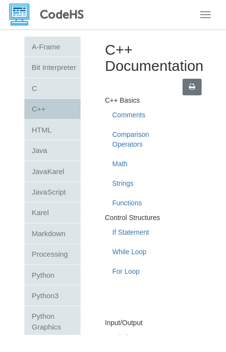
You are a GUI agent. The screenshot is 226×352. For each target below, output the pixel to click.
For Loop (126, 271)
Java (39, 150)
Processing (50, 254)
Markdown (48, 233)
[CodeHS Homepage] (50, 14)
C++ (38, 109)
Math (119, 164)
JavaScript (49, 192)
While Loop (129, 252)
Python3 (45, 295)
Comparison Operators (130, 139)
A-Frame (46, 47)
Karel (40, 212)
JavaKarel (48, 171)
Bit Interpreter (54, 67)
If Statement (130, 232)
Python (43, 275)
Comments (128, 115)
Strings (123, 183)
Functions (127, 203)
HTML (42, 130)
